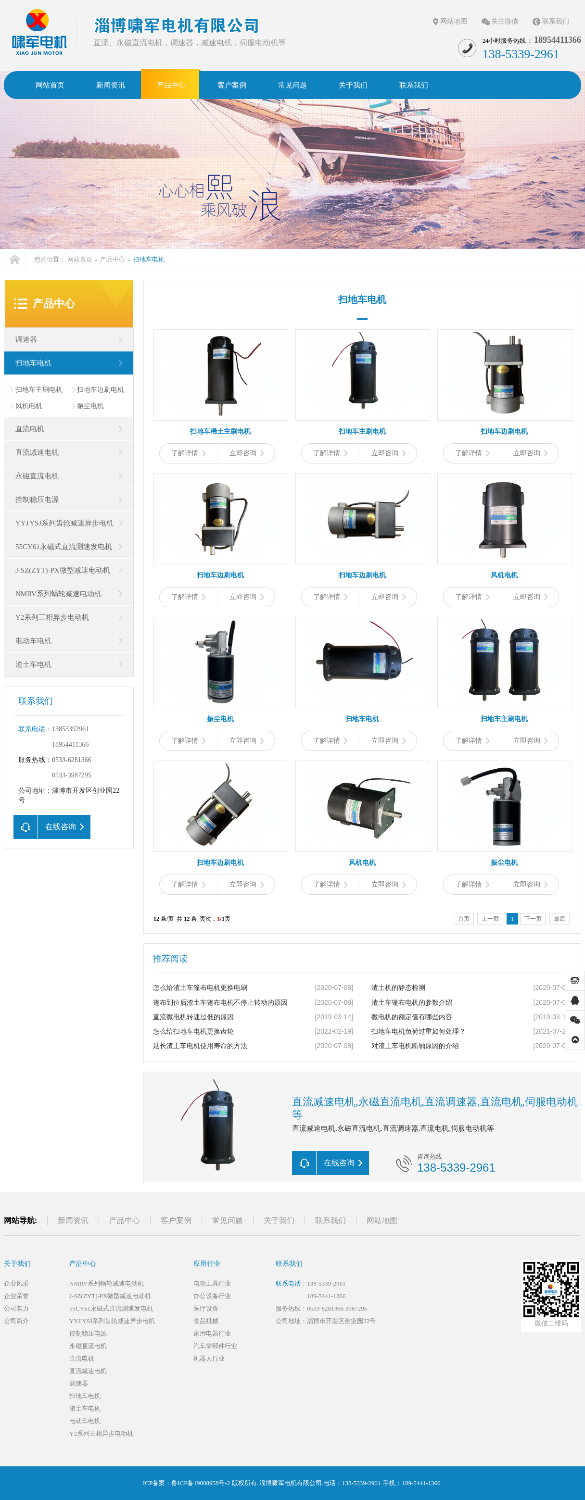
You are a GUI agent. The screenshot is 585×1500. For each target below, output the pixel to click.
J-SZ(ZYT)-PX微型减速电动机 (62, 570)
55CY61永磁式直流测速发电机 (63, 546)
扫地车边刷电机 (100, 389)
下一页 (533, 918)
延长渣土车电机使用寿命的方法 (200, 1046)
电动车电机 (33, 641)
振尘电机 (90, 406)
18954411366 (70, 744)
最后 (559, 918)
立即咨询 (246, 453)
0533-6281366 (71, 759)
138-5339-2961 (326, 1283)
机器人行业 (209, 1358)
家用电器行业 (212, 1333)
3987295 (356, 1308)
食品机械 (205, 1321)
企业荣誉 (16, 1296)
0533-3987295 (71, 775)
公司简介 (16, 1321)
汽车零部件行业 (215, 1346)
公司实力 (16, 1308)
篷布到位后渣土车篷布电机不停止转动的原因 (220, 1002)
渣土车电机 (33, 664)
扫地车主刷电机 (39, 389)
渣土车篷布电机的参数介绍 (411, 1002)
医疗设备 (205, 1308)
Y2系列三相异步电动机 (52, 617)
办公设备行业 (212, 1296)
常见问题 (227, 1220)
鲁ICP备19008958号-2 (200, 1483)
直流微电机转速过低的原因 (193, 1017)
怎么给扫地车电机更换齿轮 (193, 1031)
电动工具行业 (212, 1283)
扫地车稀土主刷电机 (220, 431)
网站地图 (453, 21)
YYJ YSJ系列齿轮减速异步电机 (64, 523)
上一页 (490, 918)
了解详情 (188, 453)
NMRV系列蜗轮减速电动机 (58, 594)
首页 (464, 918)
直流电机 (29, 429)
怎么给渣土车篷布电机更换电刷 (200, 987)
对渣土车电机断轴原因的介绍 (415, 1046)
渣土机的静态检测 (398, 987)
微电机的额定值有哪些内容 (411, 1017)
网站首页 (79, 259)
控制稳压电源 (37, 499)
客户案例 (176, 1220)
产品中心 (112, 259)
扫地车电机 (149, 259)
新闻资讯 (73, 1220)
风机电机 (28, 406)
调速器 (26, 339)
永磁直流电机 (37, 476)
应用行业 (206, 1263)
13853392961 (70, 729)
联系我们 (555, 21)
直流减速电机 (37, 452)
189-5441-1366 (326, 1296)
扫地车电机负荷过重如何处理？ (418, 1031)
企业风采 (16, 1283)
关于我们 (279, 1220)
